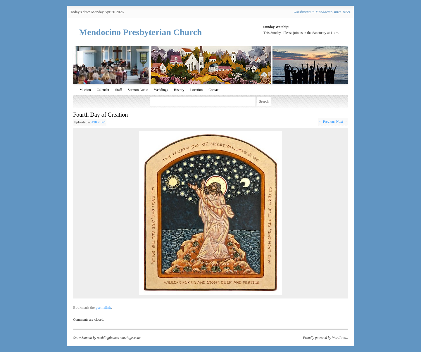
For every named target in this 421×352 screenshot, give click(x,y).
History (179, 90)
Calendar (103, 90)
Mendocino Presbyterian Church (140, 32)
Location (196, 90)
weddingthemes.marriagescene (118, 338)
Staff (118, 90)
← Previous (327, 122)
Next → (341, 122)
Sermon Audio (138, 90)
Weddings (161, 90)
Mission (85, 90)
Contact (213, 90)
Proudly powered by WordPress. (325, 338)
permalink (103, 307)
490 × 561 (99, 122)
